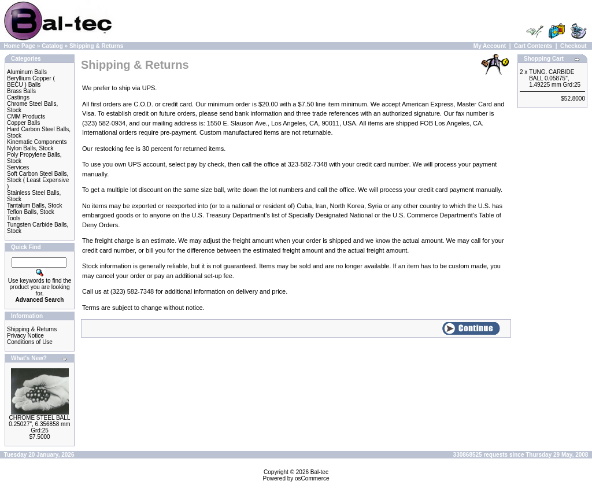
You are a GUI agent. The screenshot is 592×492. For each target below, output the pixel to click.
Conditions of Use (30, 342)
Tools (13, 218)
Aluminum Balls (27, 72)
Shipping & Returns (96, 46)
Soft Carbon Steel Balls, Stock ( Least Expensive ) (38, 180)
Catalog (52, 46)
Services (18, 167)
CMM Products (26, 116)
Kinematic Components (36, 142)
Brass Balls (21, 91)
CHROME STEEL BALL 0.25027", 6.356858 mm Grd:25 (39, 424)
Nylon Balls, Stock (30, 148)
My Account (489, 46)
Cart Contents (533, 46)
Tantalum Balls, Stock (34, 205)
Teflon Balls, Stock (30, 212)
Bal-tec (319, 472)
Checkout (573, 46)
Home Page (19, 46)
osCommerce (312, 478)
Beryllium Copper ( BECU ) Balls (31, 81)
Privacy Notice (25, 335)
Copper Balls (23, 123)
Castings (18, 97)
